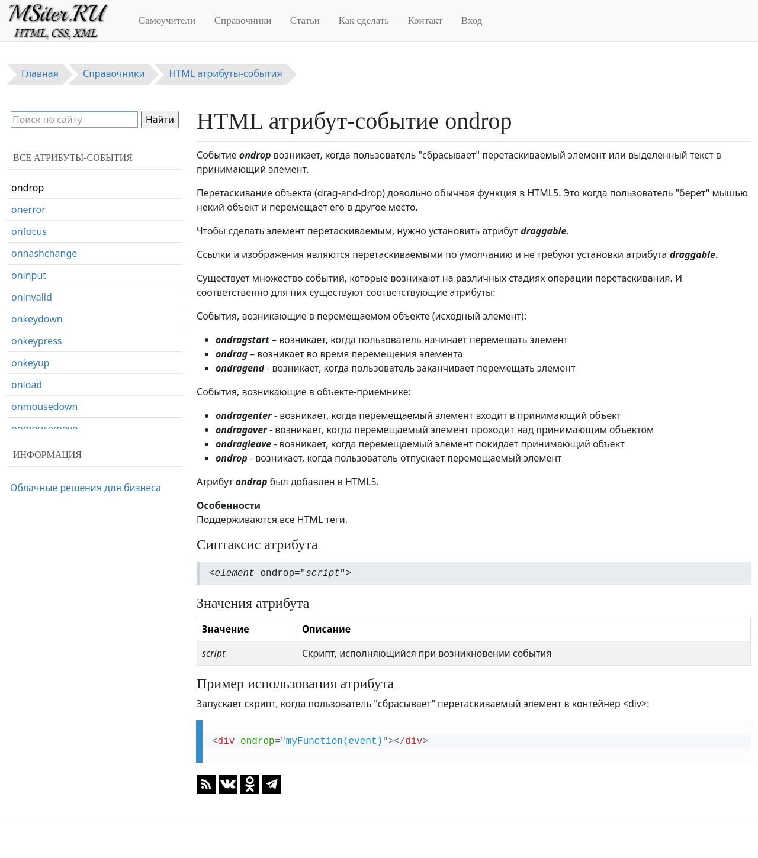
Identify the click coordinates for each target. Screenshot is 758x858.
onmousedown (44, 406)
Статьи (305, 20)
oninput (28, 275)
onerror (28, 209)
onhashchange (44, 253)
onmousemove (44, 428)
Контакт (425, 20)
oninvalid (31, 297)
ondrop (27, 187)
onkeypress (36, 340)
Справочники (243, 20)
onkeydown (37, 318)
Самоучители (167, 20)
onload (26, 384)
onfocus (29, 231)
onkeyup (30, 362)
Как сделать (363, 20)
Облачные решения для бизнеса (85, 487)
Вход (472, 20)
